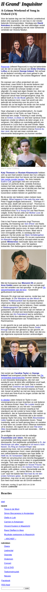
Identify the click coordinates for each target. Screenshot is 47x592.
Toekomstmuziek (11, 572)
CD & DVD (9, 567)
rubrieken (5, 543)
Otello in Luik (10, 518)
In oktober (5, 400)
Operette (8, 555)
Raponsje (5, 67)
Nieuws (7, 576)
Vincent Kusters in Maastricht (17, 526)
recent (4, 506)
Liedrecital (8, 550)
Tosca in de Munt (11, 509)
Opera (7, 546)
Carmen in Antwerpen (13, 522)
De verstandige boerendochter (22, 376)
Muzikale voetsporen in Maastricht (19, 535)
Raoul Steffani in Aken (14, 530)
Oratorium (8, 559)
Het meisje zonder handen (12, 179)
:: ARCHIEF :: (10, 539)
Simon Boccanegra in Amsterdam (19, 513)
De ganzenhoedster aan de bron (23, 288)
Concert (7, 563)
